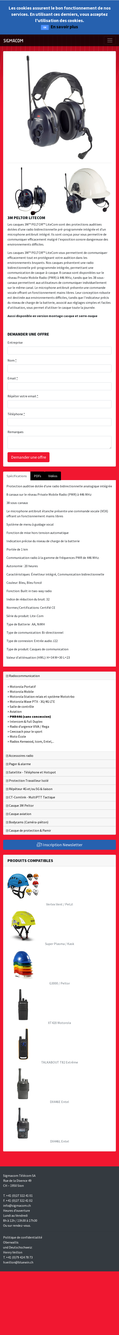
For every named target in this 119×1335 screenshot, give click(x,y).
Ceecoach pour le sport (24, 731)
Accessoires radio (19, 755)
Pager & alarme (18, 764)
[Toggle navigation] (110, 40)
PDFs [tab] (37, 476)
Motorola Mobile (20, 691)
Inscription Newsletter (59, 844)
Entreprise (15, 342)
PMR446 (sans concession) (29, 716)
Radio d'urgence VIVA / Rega (28, 726)
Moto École (16, 736)
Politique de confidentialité (22, 1237)
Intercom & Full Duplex (24, 721)
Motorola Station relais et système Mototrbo (40, 696)
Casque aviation (18, 814)
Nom (12, 360)
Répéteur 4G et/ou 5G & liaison (29, 789)
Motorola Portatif (21, 686)
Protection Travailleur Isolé (27, 780)
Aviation (14, 711)
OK (44, 27)
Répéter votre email (22, 396)
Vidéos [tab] (52, 476)
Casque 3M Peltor (20, 805)
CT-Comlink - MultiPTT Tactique (30, 797)
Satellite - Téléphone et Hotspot (31, 772)
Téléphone (16, 414)
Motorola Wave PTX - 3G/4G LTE (31, 701)
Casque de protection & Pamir (28, 830)
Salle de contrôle (20, 706)
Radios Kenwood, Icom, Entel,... (30, 741)
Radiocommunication (23, 676)
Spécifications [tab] (17, 476)
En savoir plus (64, 27)
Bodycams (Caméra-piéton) (27, 822)
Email (12, 378)
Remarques (15, 432)
